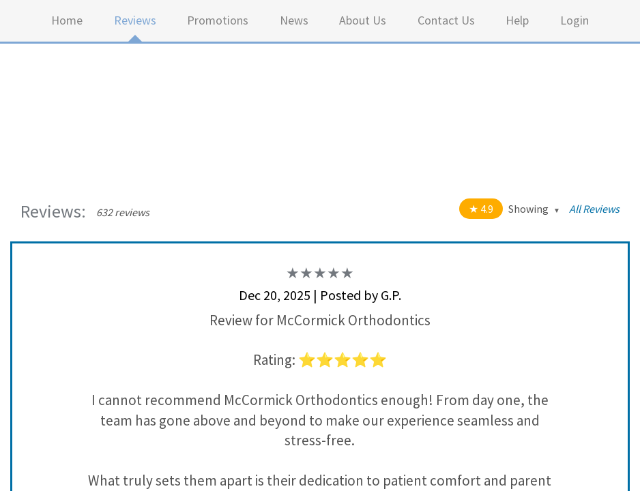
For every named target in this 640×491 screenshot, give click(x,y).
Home (67, 20)
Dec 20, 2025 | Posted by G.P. (320, 294)
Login (574, 20)
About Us (362, 20)
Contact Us (446, 20)
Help (517, 20)
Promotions (217, 20)
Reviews (135, 20)
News (294, 20)
